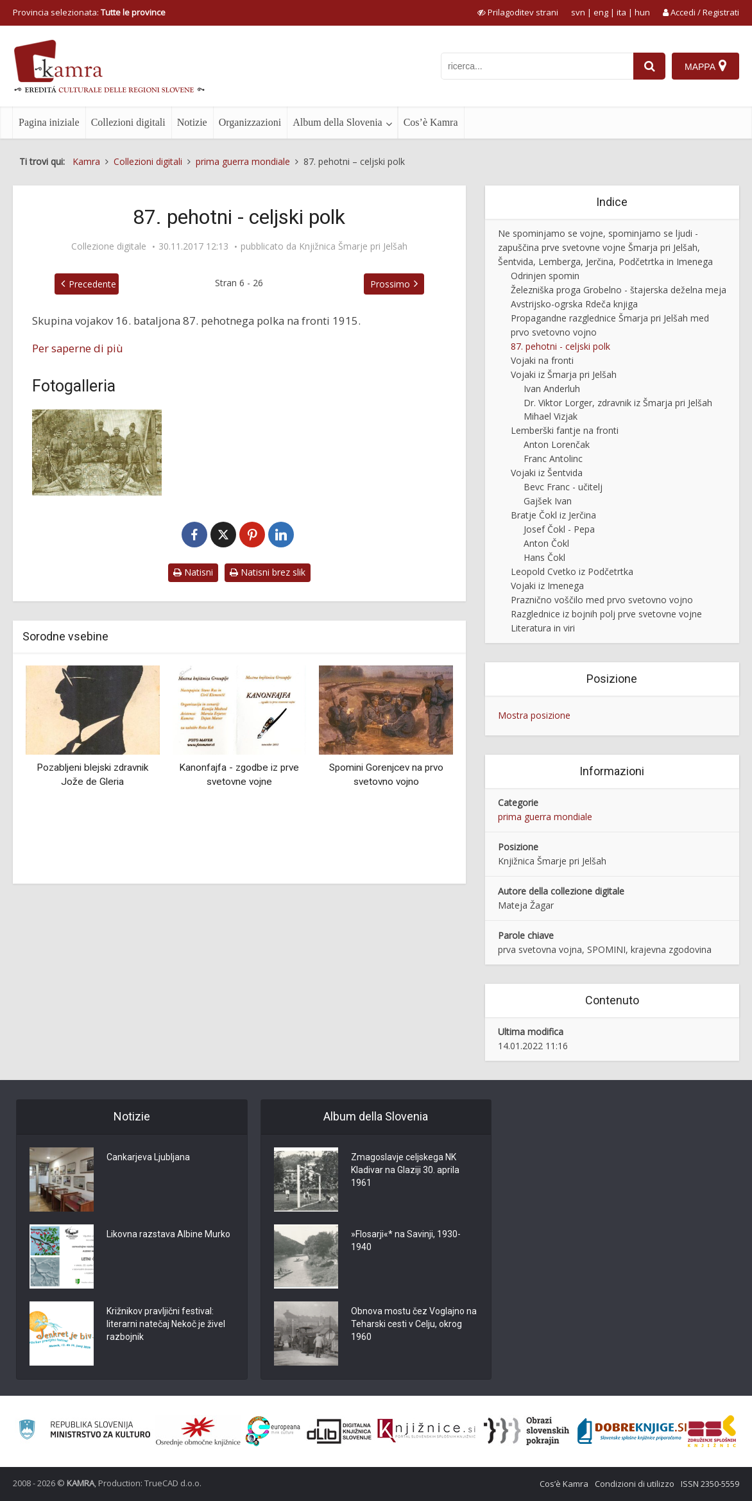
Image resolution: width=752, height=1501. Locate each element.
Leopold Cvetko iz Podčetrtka (572, 571)
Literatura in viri (543, 628)
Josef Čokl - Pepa (559, 529)
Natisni (193, 572)
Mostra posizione (534, 715)
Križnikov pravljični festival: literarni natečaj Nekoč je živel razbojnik (166, 1324)
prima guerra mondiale (545, 817)
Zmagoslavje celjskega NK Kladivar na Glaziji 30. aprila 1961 (405, 1170)
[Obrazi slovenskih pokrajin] (526, 1431)
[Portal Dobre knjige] (632, 1431)
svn (578, 12)
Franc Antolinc (553, 458)
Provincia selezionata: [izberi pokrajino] (89, 12)
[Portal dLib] (339, 1431)
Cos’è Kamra (431, 122)
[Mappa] (705, 66)
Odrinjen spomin (545, 276)
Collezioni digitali (128, 122)
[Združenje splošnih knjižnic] (712, 1431)
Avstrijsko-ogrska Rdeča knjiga (574, 304)
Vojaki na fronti (542, 360)
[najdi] (649, 66)
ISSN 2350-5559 (710, 1483)
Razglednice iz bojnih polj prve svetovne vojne (606, 614)
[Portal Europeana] (273, 1431)
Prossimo (390, 284)
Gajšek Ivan (548, 501)
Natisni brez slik (267, 572)
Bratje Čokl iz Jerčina (553, 515)
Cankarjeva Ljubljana (148, 1157)
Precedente (92, 284)
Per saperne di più (77, 348)
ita (621, 12)
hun (642, 12)
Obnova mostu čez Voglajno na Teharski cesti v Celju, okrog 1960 (414, 1324)
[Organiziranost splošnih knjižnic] (198, 1431)
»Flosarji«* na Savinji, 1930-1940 (406, 1240)
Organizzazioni (250, 122)
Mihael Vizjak (550, 416)
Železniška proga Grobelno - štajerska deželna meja (618, 290)
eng (601, 12)
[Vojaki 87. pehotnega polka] (97, 452)
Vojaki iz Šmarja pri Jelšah (564, 374)
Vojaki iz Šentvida (547, 473)
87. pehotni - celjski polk (560, 346)
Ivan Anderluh (552, 388)
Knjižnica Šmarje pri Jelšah (353, 246)
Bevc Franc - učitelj (563, 487)
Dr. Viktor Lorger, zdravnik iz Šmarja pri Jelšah (618, 403)
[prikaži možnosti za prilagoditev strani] (517, 12)
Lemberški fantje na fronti (565, 430)
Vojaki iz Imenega (547, 585)
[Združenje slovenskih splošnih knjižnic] (426, 1431)
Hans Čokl (544, 557)
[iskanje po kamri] (537, 66)
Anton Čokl (546, 543)
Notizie (192, 122)
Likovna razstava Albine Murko (168, 1234)
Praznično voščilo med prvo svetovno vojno (602, 600)
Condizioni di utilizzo (634, 1483)
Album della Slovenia (337, 122)
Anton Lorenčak (557, 444)
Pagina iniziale (49, 122)
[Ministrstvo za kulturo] (84, 1431)
